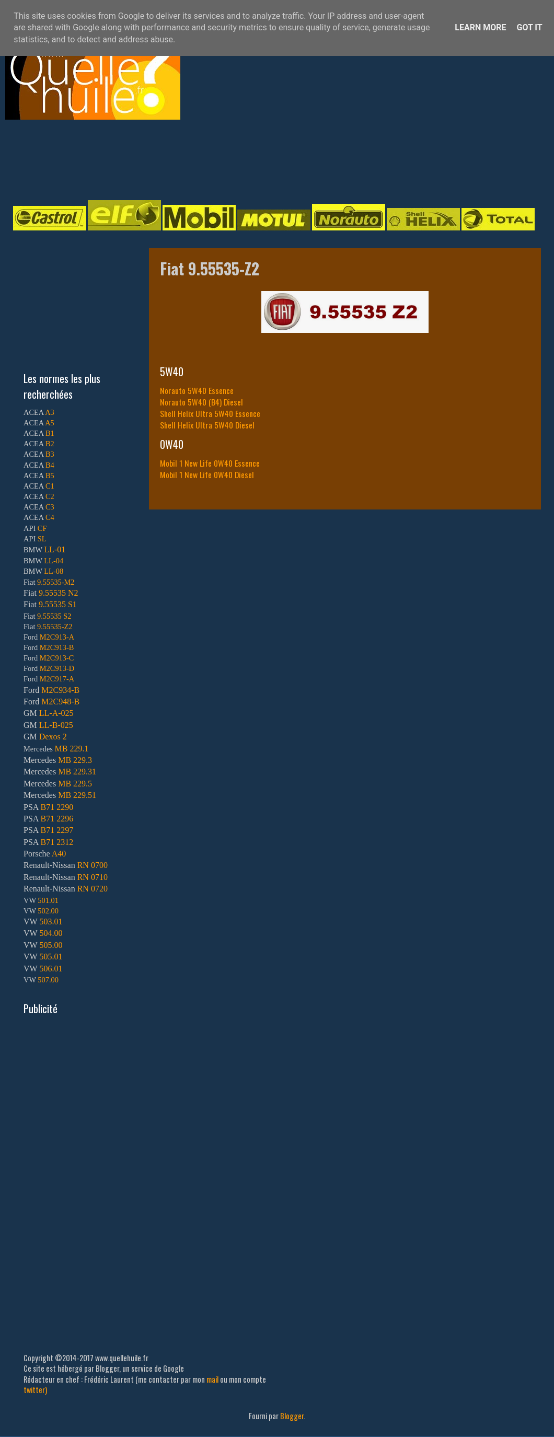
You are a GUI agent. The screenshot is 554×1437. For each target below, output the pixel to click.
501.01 (48, 900)
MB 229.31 (77, 771)
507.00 (48, 980)
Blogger (292, 1415)
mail (212, 1379)
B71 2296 (56, 818)
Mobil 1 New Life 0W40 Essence (210, 463)
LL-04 (53, 561)
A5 (49, 423)
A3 (49, 412)
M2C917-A (57, 679)
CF (42, 528)
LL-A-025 (56, 713)
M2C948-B (60, 701)
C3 (49, 507)
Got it (529, 27)
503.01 (50, 921)
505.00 (50, 945)
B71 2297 (56, 830)
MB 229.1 (72, 748)
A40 (59, 853)
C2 (49, 496)
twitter (34, 1389)
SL (42, 539)
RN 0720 (92, 888)
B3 (49, 454)
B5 (49, 475)
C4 (49, 517)
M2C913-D (57, 668)
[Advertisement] (266, 158)
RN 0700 (92, 865)
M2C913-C (57, 658)
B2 (49, 443)
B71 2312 (56, 842)
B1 (49, 433)
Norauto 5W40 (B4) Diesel (201, 402)
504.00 (50, 933)
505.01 (50, 956)
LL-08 (53, 571)
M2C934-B (60, 690)
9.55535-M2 (56, 582)
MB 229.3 (75, 760)
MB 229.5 (75, 783)
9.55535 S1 (58, 604)
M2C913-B (57, 647)
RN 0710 (92, 877)
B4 (49, 465)
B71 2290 (56, 807)
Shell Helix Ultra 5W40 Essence (210, 413)
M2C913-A (57, 637)
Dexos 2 (53, 736)
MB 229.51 (77, 795)
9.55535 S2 (54, 616)
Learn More (480, 27)
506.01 (50, 968)
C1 (49, 486)
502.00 (48, 911)
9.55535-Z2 (55, 626)
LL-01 (54, 549)
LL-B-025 (56, 725)
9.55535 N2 (58, 592)
